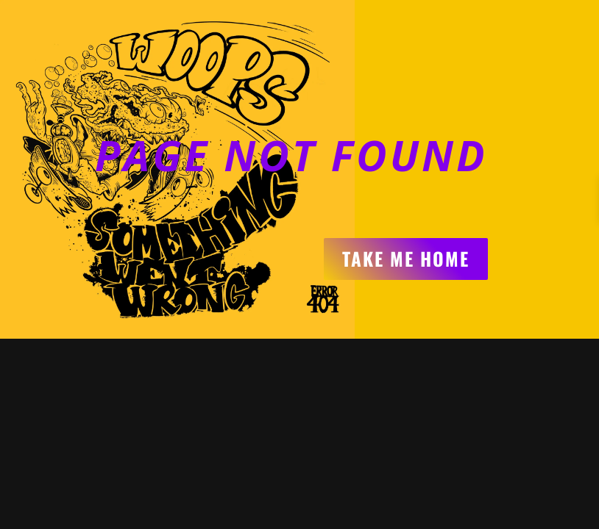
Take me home (405, 258)
